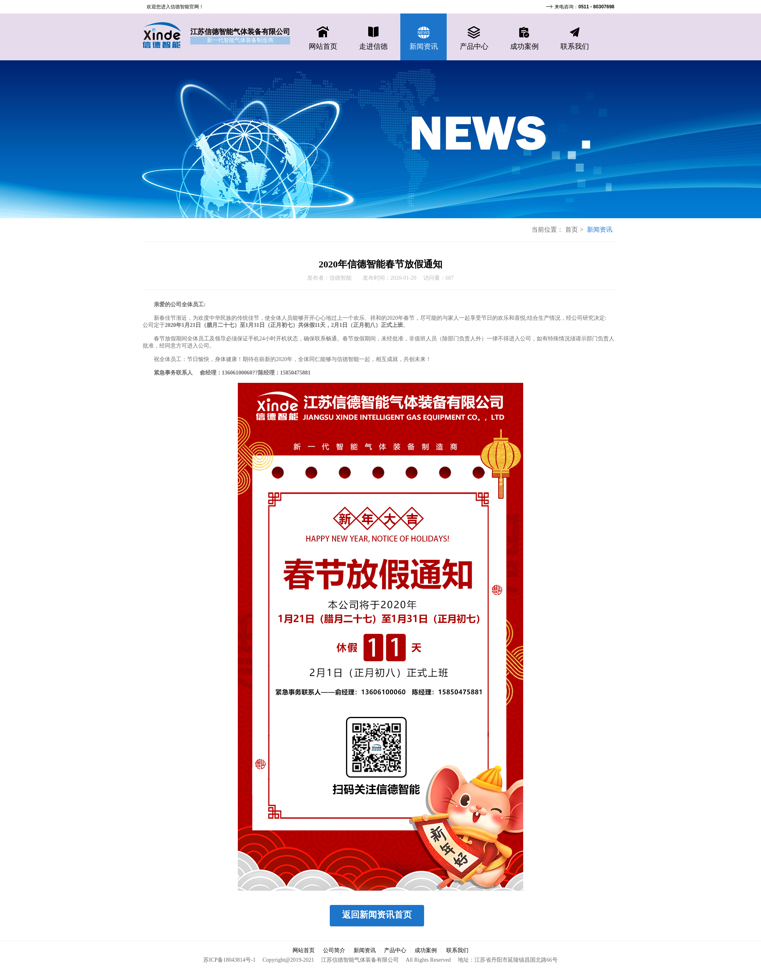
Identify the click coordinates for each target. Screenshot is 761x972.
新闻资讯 (365, 950)
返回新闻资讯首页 (377, 915)
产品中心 (395, 950)
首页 (571, 229)
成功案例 (426, 950)
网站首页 (304, 950)
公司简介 (334, 950)
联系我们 (457, 950)
